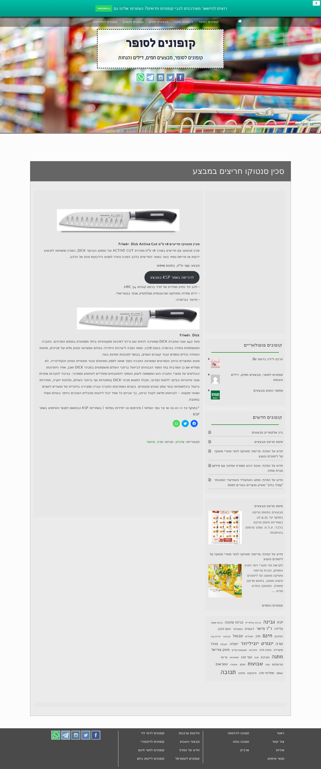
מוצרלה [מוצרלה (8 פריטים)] (278, 650)
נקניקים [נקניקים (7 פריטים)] (265, 657)
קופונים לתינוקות (105, 21)
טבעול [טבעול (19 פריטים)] (238, 636)
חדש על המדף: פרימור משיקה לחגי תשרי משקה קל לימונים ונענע (246, 557)
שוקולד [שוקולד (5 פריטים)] (233, 664)
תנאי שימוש (276, 758)
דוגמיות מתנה (183, 21)
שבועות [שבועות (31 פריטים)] (255, 663)
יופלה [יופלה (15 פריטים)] (234, 643)
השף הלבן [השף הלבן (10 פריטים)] (224, 629)
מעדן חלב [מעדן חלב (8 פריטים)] (265, 650)
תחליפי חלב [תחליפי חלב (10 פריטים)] (266, 673)
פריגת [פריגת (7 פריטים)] (224, 657)
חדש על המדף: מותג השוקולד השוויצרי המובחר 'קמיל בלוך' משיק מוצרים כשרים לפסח (248, 482)
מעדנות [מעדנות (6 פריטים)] (253, 650)
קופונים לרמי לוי (152, 733)
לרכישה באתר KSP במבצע (172, 277)
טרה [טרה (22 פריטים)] (279, 643)
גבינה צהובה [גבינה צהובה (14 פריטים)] (234, 622)
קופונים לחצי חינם (151, 750)
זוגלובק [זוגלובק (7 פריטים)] (278, 636)
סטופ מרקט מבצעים (268, 441)
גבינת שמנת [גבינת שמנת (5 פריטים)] (216, 622)
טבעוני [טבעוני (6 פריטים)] (226, 636)
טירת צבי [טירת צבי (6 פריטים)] (215, 636)
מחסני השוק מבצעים (268, 390)
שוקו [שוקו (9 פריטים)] (242, 664)
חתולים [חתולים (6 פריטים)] (249, 636)
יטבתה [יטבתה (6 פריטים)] (223, 644)
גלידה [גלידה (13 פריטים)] (278, 628)
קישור (150, 441)
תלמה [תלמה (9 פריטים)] (241, 673)
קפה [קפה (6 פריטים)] (267, 664)
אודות (280, 750)
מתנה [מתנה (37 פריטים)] (277, 656)
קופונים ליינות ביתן (150, 758)
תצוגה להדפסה (238, 733)
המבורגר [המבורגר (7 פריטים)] (238, 629)
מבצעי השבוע (190, 741)
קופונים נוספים (272, 605)
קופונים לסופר (208, 21)
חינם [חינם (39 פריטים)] (267, 635)
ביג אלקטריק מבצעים (267, 432)
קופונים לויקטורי (152, 741)
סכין (160, 441)
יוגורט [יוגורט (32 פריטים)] (267, 643)
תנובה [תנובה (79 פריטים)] (228, 671)
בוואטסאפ (104, 8)
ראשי (280, 733)
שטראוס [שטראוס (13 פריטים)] (222, 664)
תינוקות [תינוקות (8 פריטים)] (252, 673)
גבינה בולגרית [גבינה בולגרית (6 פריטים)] (253, 622)
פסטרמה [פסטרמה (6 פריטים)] (234, 657)
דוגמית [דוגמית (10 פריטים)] (249, 629)
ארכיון (179, 441)
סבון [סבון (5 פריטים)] (256, 657)
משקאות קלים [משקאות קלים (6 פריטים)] (239, 650)
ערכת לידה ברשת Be (268, 359)
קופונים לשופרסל (187, 758)
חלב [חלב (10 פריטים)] (257, 636)
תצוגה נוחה (241, 741)
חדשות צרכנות (189, 733)
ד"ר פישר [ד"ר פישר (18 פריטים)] (264, 628)
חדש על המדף (189, 750)
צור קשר (278, 741)
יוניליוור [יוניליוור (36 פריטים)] (250, 643)
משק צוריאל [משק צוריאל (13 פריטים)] (220, 649)
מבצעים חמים (158, 21)
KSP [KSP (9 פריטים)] (280, 622)
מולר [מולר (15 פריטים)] (214, 643)
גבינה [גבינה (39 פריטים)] (269, 621)
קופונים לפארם (133, 21)
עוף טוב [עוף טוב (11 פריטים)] (246, 657)
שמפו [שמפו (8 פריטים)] (279, 673)
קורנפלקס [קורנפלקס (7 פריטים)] (277, 664)
